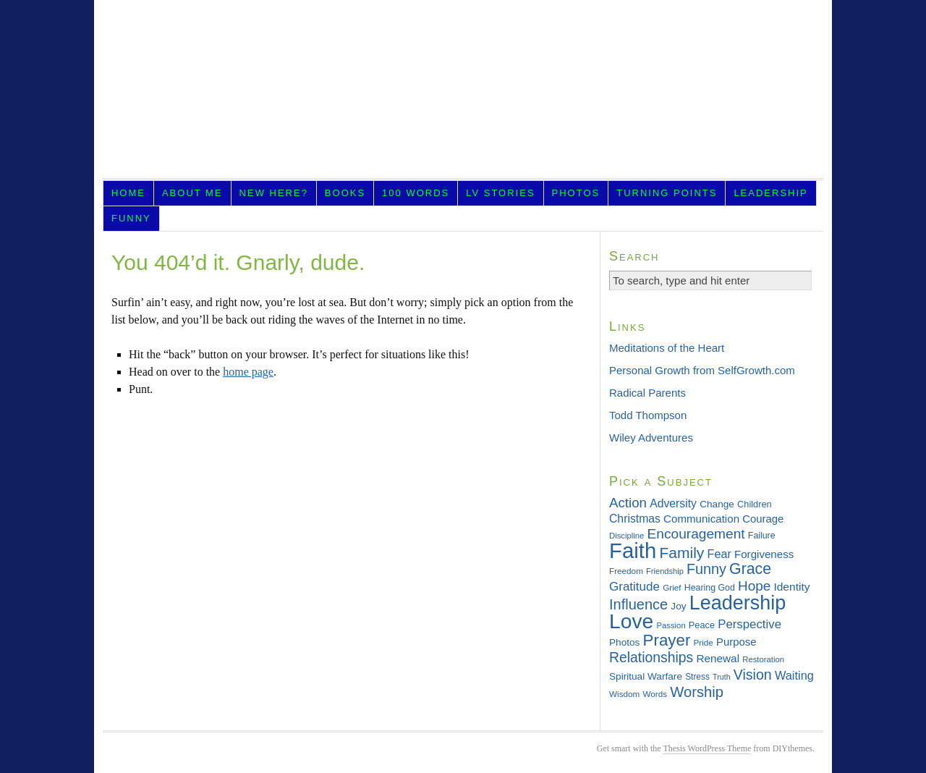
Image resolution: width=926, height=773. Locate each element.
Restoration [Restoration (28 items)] (763, 659)
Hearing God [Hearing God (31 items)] (709, 588)
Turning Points (666, 192)
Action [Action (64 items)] (628, 502)
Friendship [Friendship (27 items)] (665, 571)
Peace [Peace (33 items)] (702, 625)
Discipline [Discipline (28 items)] (626, 535)
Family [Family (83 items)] (681, 552)
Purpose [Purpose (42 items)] (736, 642)
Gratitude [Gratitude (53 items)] (634, 587)
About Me (192, 192)
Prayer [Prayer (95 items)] (667, 640)
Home (128, 192)
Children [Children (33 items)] (754, 504)
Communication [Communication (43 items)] (701, 518)
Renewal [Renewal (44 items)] (717, 658)
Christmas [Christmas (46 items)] (634, 518)
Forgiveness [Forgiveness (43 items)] (764, 554)
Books (345, 192)
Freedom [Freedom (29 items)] (626, 570)
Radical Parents (647, 392)
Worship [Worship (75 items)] (696, 692)
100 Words (415, 192)
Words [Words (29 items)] (655, 693)
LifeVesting (463, 93)
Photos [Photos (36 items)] (624, 642)
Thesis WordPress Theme (707, 748)
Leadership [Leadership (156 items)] (737, 603)
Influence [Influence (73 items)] (638, 604)
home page (248, 372)
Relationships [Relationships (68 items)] (651, 657)
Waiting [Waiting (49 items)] (794, 675)
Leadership (770, 192)
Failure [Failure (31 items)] (762, 536)
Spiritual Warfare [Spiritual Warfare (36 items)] (645, 676)
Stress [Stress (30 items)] (697, 677)
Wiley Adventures (651, 437)
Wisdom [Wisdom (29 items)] (624, 693)
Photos (576, 192)
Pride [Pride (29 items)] (703, 642)
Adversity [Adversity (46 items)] (673, 503)
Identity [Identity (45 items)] (791, 586)
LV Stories (500, 192)
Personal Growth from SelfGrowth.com (702, 370)
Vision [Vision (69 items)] (753, 675)
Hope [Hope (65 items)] (754, 586)
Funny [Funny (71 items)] (706, 569)
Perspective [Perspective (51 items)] (749, 624)
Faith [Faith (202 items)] (632, 550)
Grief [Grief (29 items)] (672, 587)
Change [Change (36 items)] (717, 504)
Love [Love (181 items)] (631, 621)
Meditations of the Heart (666, 348)
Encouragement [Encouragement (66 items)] (696, 533)
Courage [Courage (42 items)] (762, 519)
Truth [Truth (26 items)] (721, 676)
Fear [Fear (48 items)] (719, 553)
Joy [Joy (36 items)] (678, 606)
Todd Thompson (648, 415)
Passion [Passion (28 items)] (670, 625)
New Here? (273, 192)
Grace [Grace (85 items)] (750, 569)
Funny (131, 218)
